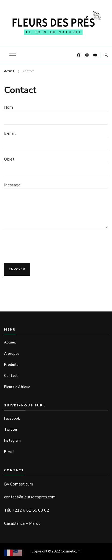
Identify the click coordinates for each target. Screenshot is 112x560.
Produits (11, 364)
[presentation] (45, 247)
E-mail (9, 451)
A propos (12, 353)
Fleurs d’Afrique (17, 387)
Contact (11, 375)
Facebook (12, 418)
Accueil (10, 342)
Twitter (10, 429)
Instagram (12, 440)
